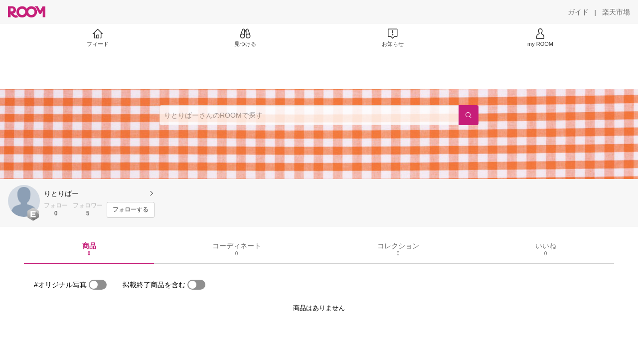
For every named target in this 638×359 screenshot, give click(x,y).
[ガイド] (578, 11)
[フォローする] (131, 210)
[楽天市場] (616, 11)
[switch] (98, 285)
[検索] (468, 115)
